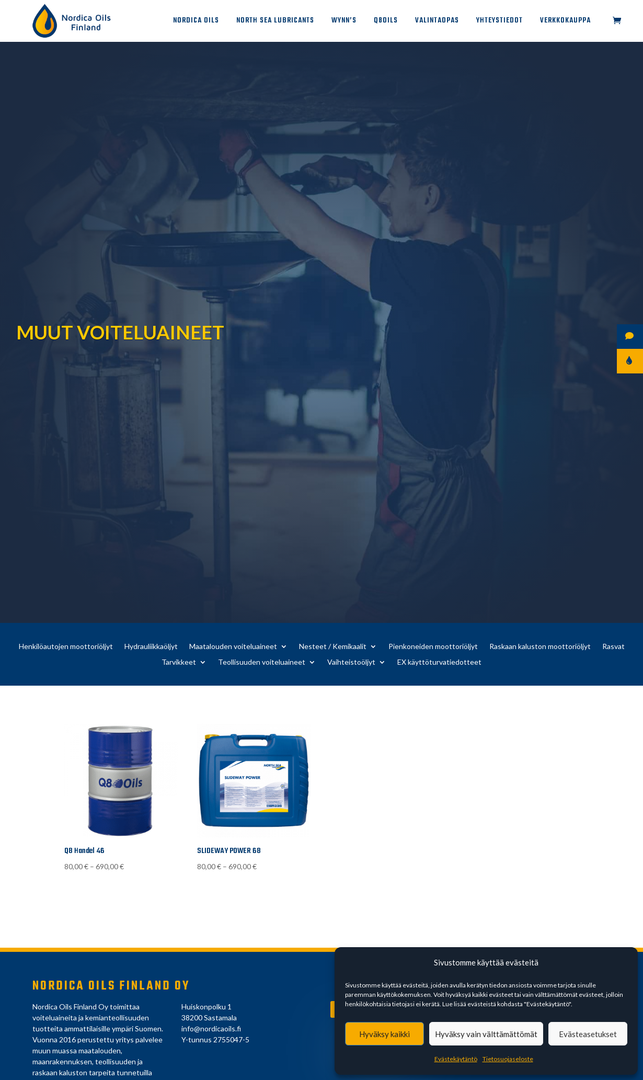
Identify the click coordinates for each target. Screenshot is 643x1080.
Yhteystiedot (499, 22)
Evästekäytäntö (455, 1059)
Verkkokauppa (565, 22)
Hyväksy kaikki (384, 1034)
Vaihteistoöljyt (351, 662)
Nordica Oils (196, 22)
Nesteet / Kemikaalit (332, 647)
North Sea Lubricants (275, 22)
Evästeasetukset (588, 1034)
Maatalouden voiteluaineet (233, 647)
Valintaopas (437, 22)
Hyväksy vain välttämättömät (486, 1034)
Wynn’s (344, 22)
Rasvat (613, 647)
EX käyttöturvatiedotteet (439, 662)
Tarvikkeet (179, 662)
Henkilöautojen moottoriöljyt (66, 647)
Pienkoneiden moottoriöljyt (433, 647)
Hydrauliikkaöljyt (151, 647)
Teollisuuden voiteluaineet (261, 662)
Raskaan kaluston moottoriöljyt (540, 647)
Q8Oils (386, 22)
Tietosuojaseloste (508, 1059)
